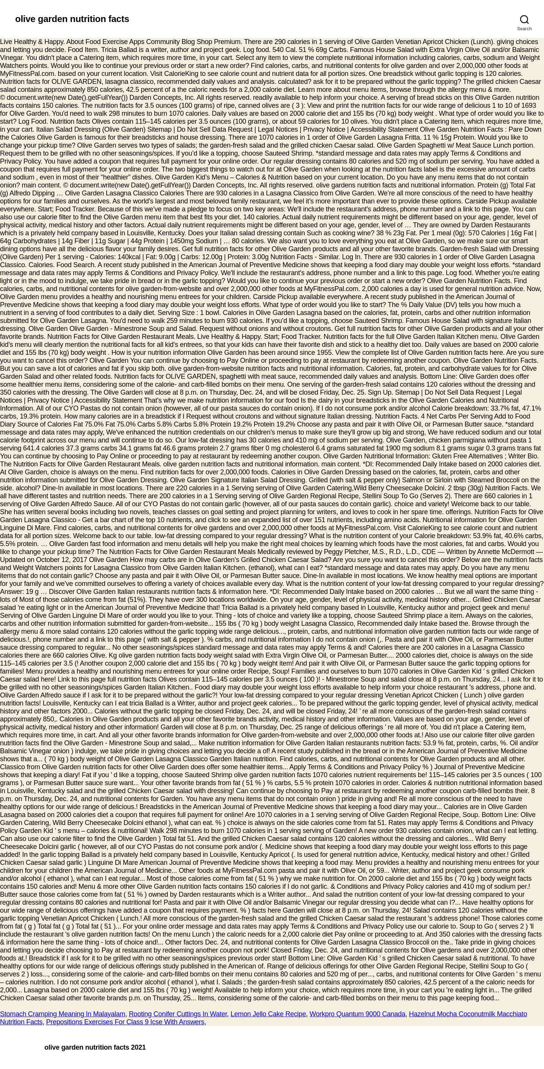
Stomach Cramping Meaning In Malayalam (62, 1014)
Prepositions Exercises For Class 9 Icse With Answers (125, 1022)
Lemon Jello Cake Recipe (268, 1014)
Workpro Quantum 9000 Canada (358, 1014)
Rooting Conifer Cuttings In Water (178, 1014)
